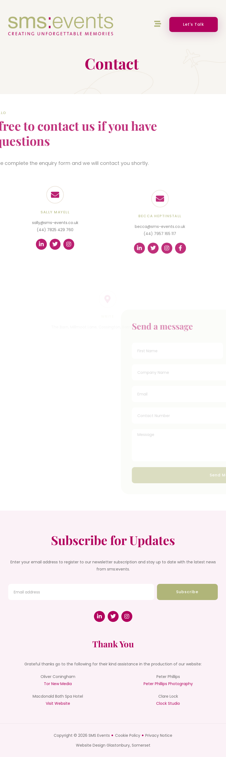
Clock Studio (168, 703)
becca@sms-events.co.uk (160, 235)
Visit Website (58, 703)
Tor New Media (58, 683)
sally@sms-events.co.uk (55, 229)
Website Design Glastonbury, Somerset (113, 745)
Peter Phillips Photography (168, 683)
